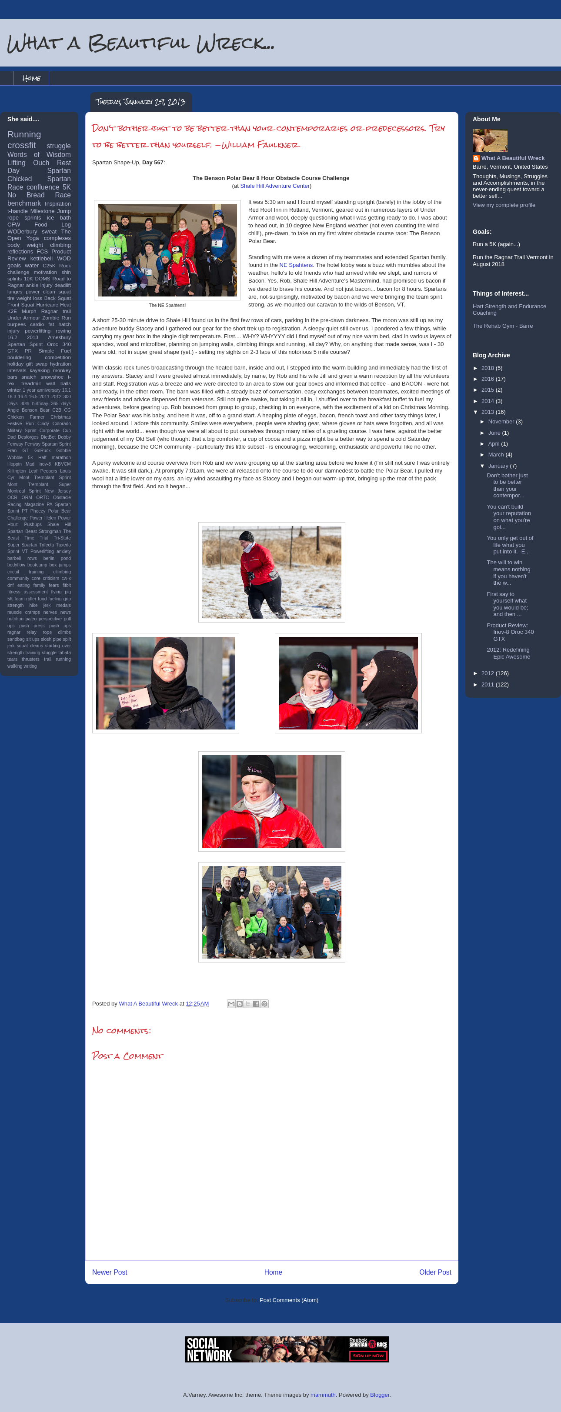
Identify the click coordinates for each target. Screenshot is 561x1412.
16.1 (66, 390)
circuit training (25, 571)
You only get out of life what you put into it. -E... (510, 545)
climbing (60, 245)
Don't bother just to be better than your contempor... (507, 485)
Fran (12, 450)
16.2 (12, 337)
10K (28, 278)
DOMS (42, 278)
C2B (57, 410)
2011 (45, 396)
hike (34, 605)
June (495, 433)
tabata (64, 652)
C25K (49, 265)
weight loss (29, 298)
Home (31, 78)
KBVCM (63, 464)
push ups (60, 625)
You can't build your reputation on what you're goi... (509, 516)
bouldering (19, 357)
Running (24, 134)
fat (51, 324)
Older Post (435, 1272)
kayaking (40, 370)
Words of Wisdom (39, 154)
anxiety (64, 551)
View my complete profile (504, 205)
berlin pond (57, 558)
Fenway (15, 444)
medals (64, 605)
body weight (25, 245)
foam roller (26, 598)
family (39, 585)
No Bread (26, 195)
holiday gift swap (27, 363)
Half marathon (54, 457)
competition (58, 357)
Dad (11, 437)
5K (67, 187)
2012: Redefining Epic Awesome (508, 653)
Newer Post (109, 1272)
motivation (45, 272)
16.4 (22, 396)
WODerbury (22, 231)
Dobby (64, 437)
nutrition (15, 618)
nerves (50, 612)
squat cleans (30, 645)
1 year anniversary (41, 390)
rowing (63, 330)
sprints (32, 217)
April (494, 443)
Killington (16, 471)
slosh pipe (51, 639)
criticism (51, 578)
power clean (40, 291)
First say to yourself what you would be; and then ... (507, 604)
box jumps (60, 565)
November (502, 421)
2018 (488, 368)
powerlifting (37, 330)
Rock (65, 265)
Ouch (41, 163)
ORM (27, 497)
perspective (50, 618)
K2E (12, 311)
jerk (47, 605)
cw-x (66, 578)
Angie (13, 410)
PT (24, 511)
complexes (57, 238)
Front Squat (20, 304)
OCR (12, 497)
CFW (13, 224)
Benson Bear (36, 410)
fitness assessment (27, 591)
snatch (28, 377)
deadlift (62, 285)
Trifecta (46, 545)
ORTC (42, 497)
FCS (42, 251)
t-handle (17, 211)
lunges (14, 291)
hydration (60, 363)
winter (14, 390)
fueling (55, 598)
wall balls (58, 383)
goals (14, 265)
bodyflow (16, 565)
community (18, 578)
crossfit (21, 145)
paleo (31, 618)
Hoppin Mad (20, 464)
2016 (488, 379)
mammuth (323, 1395)
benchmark (24, 203)
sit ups (32, 639)
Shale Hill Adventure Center (275, 186)
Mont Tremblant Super (39, 484)
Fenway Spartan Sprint (48, 444)
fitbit (67, 585)
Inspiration (58, 203)
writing (30, 666)
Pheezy (38, 511)
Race (63, 195)
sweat (49, 231)
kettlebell (41, 258)
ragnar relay (22, 632)
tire (10, 298)
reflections (20, 251)
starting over (58, 645)
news (65, 612)
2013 (32, 337)
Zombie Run (56, 317)
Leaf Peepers (43, 471)
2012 (56, 396)
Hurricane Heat (53, 304)
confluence (43, 187)
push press (31, 625)
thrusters (30, 659)
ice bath (59, 217)
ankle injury (39, 285)
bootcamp (37, 565)
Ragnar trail (56, 311)
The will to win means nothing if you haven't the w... (508, 572)
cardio (37, 324)
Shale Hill (59, 524)
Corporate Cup (55, 430)
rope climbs (57, 632)
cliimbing (62, 571)
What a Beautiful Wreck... (141, 42)
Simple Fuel (55, 350)
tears (12, 659)
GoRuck (42, 450)
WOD (64, 258)
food (42, 598)
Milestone (42, 211)
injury (13, 330)
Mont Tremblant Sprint (45, 477)
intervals (17, 370)
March (497, 454)
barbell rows (22, 558)
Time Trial (36, 538)
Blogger (379, 1395)
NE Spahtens (296, 265)
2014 (488, 401)
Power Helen (43, 518)
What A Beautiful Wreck (512, 158)
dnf (10, 585)
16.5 (33, 396)
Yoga (32, 238)
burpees (16, 324)
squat (64, 291)
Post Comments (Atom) (289, 1300)
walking (15, 666)
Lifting (16, 163)
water (32, 265)
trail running (57, 659)
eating (23, 585)
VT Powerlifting (38, 551)
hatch (64, 324)
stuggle (49, 652)
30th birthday (34, 403)
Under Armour (23, 317)
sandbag (16, 639)
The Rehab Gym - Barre (503, 326)
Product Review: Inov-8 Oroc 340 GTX (510, 632)
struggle (59, 146)
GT (25, 450)
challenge (18, 272)
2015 (488, 389)
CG (67, 410)
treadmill (30, 383)
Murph (29, 311)
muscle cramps (23, 612)
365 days (61, 403)
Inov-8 (44, 464)
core (36, 578)
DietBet (48, 437)
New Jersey (58, 491)
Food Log (52, 224)
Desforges (28, 437)
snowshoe (52, 377)
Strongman (50, 531)
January (499, 466)
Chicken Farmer (25, 417)
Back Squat (57, 298)
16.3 (11, 396)
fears (54, 585)
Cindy (43, 423)
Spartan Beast (22, 531)
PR (28, 350)
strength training (23, 652)
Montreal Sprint (24, 491)
